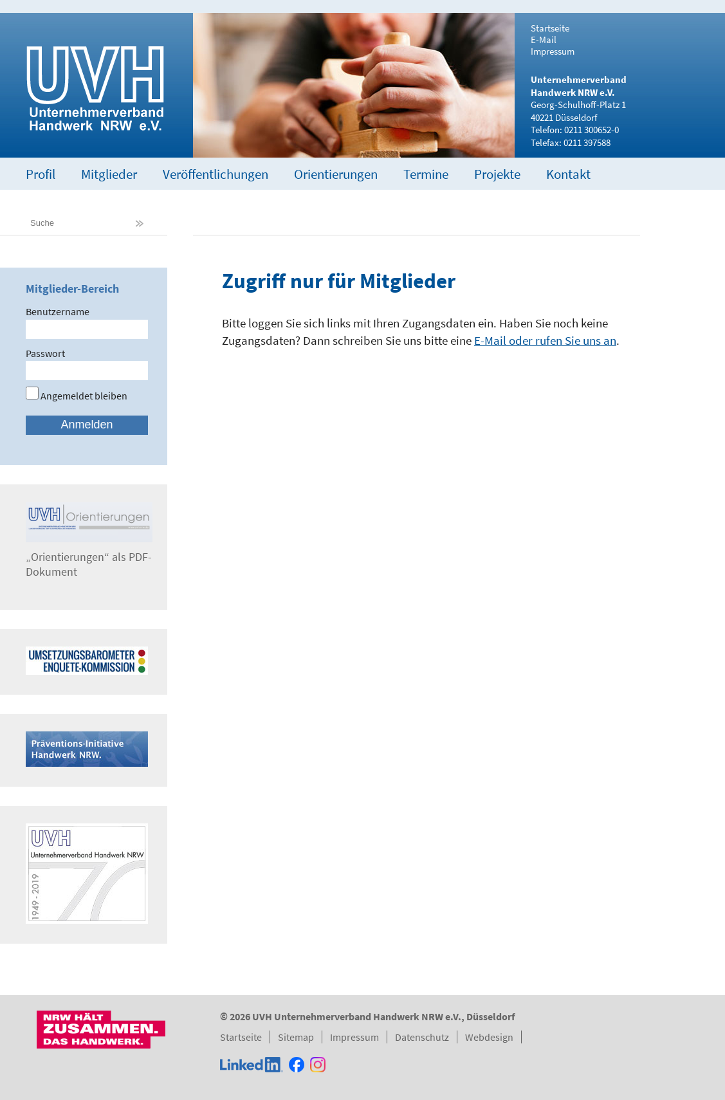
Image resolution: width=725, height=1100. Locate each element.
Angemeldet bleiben (76, 395)
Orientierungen (336, 174)
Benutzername (57, 311)
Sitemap (296, 1037)
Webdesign (489, 1037)
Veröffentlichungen (215, 174)
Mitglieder (109, 174)
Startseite (550, 28)
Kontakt (568, 174)
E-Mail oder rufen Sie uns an (545, 340)
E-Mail (543, 40)
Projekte (497, 174)
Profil (40, 174)
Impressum (552, 51)
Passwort (45, 353)
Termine (425, 174)
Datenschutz (422, 1037)
